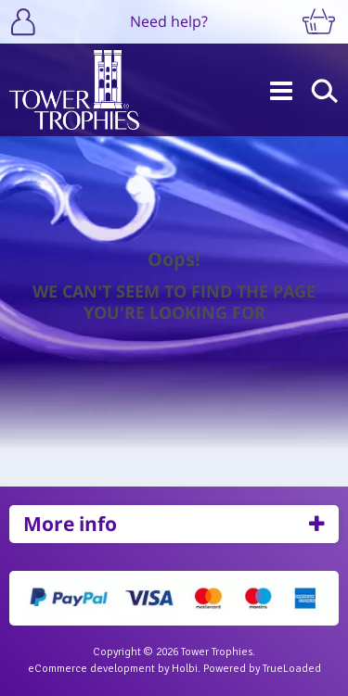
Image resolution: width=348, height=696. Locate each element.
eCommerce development (91, 669)
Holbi (185, 669)
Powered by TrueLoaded (262, 669)
